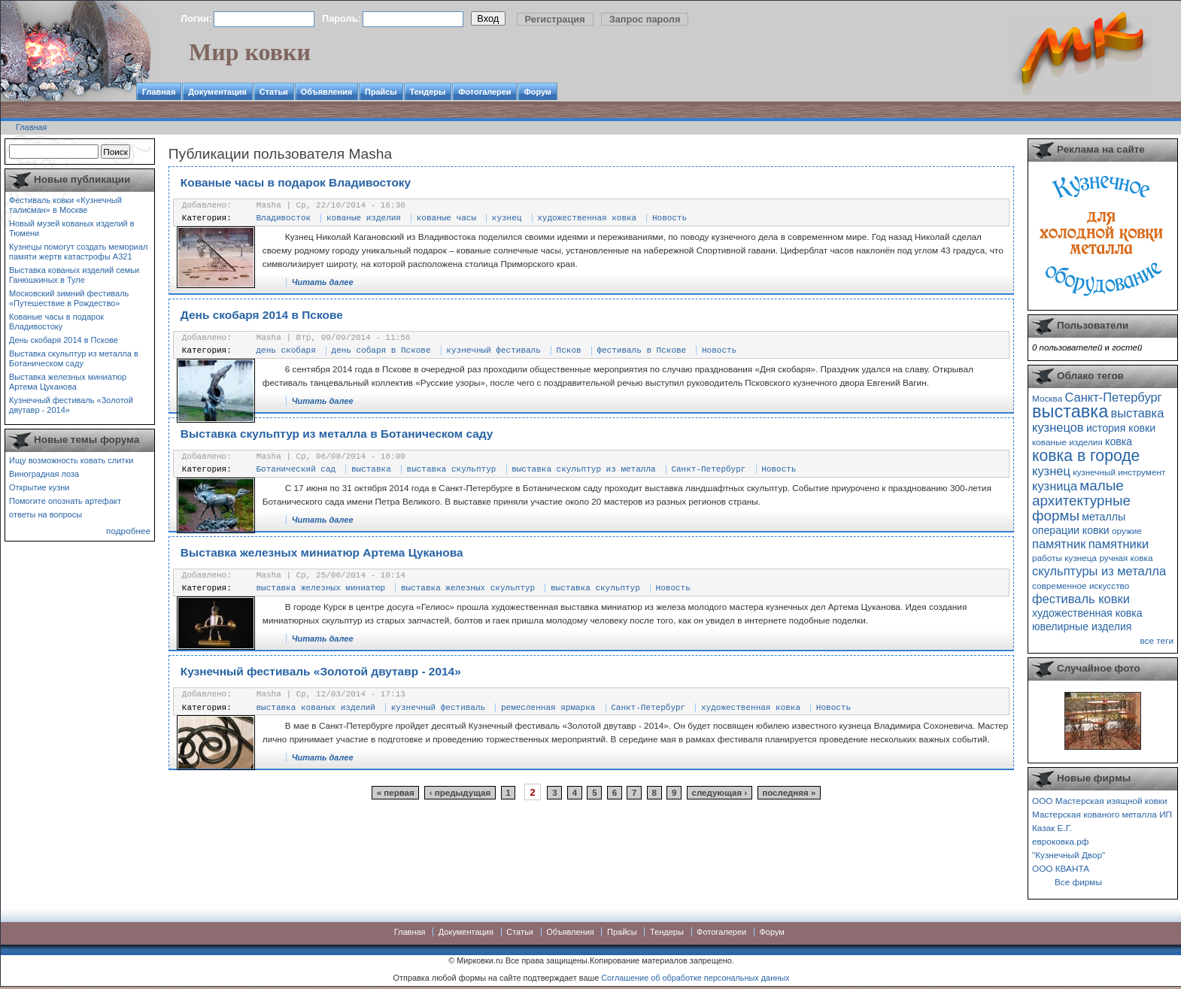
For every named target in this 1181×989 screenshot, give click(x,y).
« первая (395, 792)
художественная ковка (586, 218)
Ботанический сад (296, 469)
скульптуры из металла (1099, 571)
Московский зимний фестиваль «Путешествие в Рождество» (69, 298)
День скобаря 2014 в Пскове (63, 339)
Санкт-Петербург (708, 469)
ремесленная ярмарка (548, 707)
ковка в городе (1086, 455)
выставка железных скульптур (468, 588)
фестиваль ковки (1081, 598)
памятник (1058, 544)
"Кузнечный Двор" (1068, 855)
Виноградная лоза (44, 473)
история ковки (1120, 428)
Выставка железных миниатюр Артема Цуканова (67, 381)
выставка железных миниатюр (321, 588)
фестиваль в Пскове (641, 350)
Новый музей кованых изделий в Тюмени (72, 228)
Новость (669, 218)
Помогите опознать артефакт (65, 500)
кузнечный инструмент (1119, 472)
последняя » (788, 792)
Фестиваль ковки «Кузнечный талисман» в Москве (65, 205)
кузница (1054, 486)
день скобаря (286, 350)
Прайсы (381, 91)
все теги (1156, 640)
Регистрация (555, 19)
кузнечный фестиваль (493, 350)
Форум (537, 91)
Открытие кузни (39, 487)
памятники (1118, 544)
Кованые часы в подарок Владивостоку (56, 321)
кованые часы (446, 218)
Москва (1047, 398)
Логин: (196, 18)
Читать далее (323, 282)
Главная (158, 91)
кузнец (507, 218)
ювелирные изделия (1082, 626)
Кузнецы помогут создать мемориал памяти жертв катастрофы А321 (78, 251)
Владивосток (284, 218)
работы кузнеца (1064, 558)
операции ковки (1071, 530)
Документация (217, 91)
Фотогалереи (484, 91)
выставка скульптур (451, 469)
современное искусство (1080, 585)
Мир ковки (250, 51)
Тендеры (428, 91)
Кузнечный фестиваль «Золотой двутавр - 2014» (71, 405)
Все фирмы (1078, 882)
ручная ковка (1125, 558)
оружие (1127, 530)
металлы (1103, 517)
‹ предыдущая (460, 792)
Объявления (326, 91)
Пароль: (341, 18)
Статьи (274, 91)
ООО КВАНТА (1060, 868)
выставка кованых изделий (316, 707)
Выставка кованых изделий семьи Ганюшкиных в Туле (74, 274)
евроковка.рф (1060, 841)
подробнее (128, 530)
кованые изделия (363, 218)
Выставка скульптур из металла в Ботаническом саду (73, 358)
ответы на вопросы (45, 514)
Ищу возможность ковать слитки (71, 460)
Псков (569, 350)
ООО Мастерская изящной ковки (1099, 800)
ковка (1118, 441)
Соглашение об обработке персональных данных (695, 977)
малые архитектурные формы (1081, 500)
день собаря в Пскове (381, 350)
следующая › (720, 792)
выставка (371, 469)
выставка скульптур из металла (583, 469)
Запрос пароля (645, 19)
